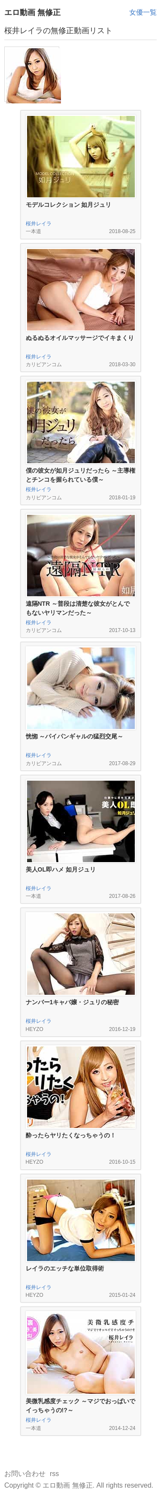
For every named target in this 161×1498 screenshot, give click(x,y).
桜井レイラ (39, 224)
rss (54, 1473)
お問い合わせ (25, 1473)
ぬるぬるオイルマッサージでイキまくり (80, 337)
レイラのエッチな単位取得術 (65, 1268)
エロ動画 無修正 (32, 12)
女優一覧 (143, 12)
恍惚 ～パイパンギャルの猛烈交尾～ (75, 736)
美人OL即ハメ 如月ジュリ (61, 869)
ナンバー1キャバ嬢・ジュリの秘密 (72, 1002)
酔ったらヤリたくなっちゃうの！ (71, 1135)
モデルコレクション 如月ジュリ (69, 204)
